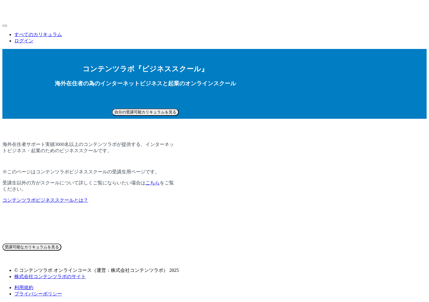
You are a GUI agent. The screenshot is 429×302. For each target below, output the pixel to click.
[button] (4, 26)
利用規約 (23, 287)
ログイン (23, 40)
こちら (152, 182)
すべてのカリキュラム (38, 34)
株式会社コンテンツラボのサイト (50, 276)
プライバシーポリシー (38, 293)
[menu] (214, 38)
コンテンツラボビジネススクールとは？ (45, 200)
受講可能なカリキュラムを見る (32, 247)
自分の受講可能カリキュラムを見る (145, 112)
